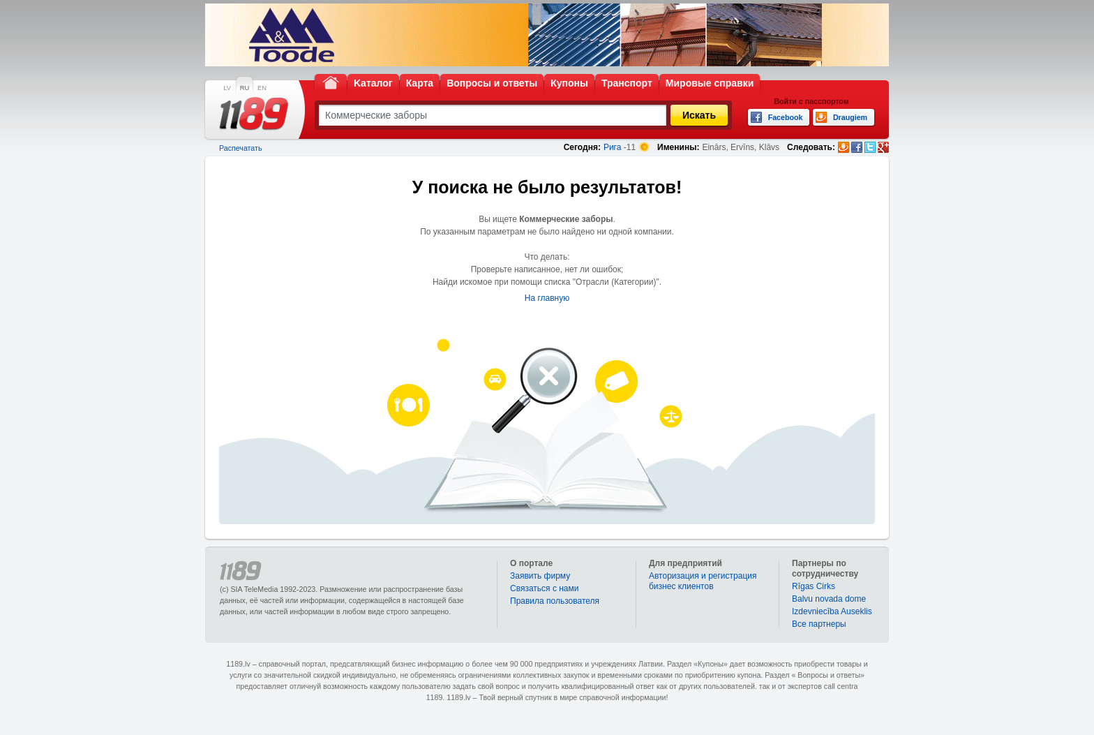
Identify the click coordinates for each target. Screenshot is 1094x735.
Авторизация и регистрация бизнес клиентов (703, 581)
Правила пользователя (554, 601)
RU (244, 87)
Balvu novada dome (829, 599)
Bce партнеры (819, 624)
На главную (547, 298)
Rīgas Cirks (813, 586)
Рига (613, 147)
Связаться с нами (544, 588)
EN (262, 87)
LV (227, 87)
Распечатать (240, 148)
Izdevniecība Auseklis (832, 611)
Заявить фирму (540, 576)
